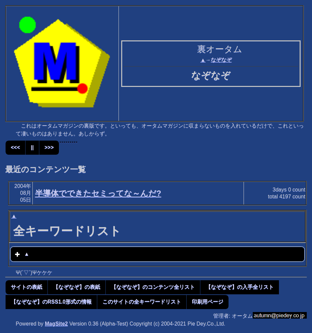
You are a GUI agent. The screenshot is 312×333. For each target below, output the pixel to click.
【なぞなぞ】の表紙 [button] (76, 287)
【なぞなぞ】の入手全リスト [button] (240, 287)
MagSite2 (56, 323)
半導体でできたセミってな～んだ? (98, 193)
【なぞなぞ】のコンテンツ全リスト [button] (153, 287)
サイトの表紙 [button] (26, 287)
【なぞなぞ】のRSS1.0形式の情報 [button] (51, 301)
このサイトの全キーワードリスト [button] (141, 301)
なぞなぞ (221, 60)
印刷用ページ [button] (207, 301)
